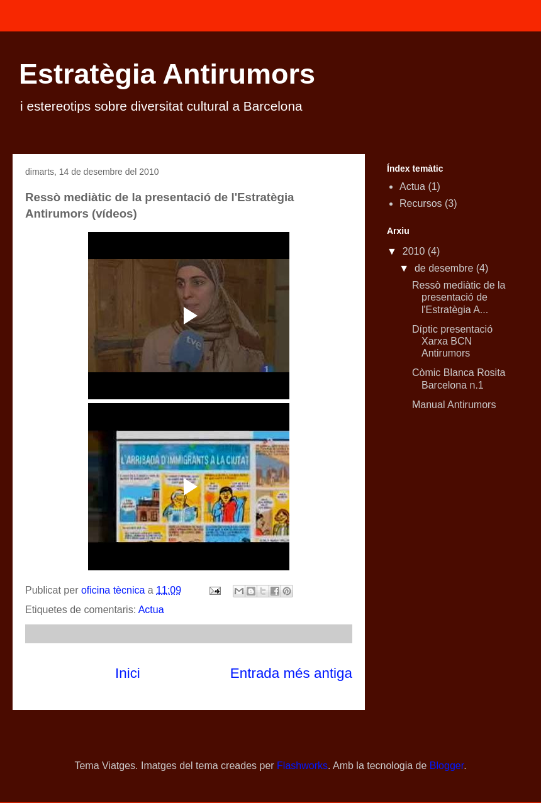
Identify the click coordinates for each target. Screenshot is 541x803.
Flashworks (302, 765)
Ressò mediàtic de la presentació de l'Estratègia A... (459, 297)
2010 (415, 251)
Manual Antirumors (454, 404)
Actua (151, 609)
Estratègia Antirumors (167, 74)
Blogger (447, 765)
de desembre (445, 268)
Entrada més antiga (291, 673)
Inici (127, 673)
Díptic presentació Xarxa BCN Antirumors (452, 341)
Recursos (420, 203)
